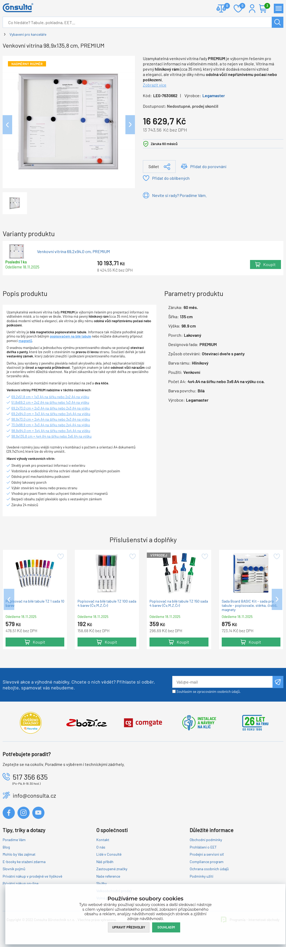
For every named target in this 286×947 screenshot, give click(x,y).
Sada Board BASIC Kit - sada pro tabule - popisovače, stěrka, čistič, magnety (250, 605)
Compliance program (207, 861)
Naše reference (108, 876)
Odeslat (278, 682)
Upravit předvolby (128, 927)
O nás (100, 847)
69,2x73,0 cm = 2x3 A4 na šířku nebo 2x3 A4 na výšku (50, 408)
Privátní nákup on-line (20, 883)
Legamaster (213, 95)
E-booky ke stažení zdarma (24, 861)
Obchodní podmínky (206, 839)
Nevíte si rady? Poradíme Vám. (179, 195)
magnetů (25, 341)
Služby (101, 883)
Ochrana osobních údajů (209, 869)
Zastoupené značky (111, 869)
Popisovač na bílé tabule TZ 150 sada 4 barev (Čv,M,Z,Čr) (178, 603)
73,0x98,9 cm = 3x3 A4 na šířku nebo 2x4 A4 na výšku (50, 425)
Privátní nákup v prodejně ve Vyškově (32, 876)
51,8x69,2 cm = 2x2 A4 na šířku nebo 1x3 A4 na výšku (50, 402)
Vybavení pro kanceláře (28, 34)
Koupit (269, 264)
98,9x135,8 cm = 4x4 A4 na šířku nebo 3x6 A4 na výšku (51, 436)
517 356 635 (30, 776)
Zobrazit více (154, 84)
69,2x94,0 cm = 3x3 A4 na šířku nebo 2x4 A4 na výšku (50, 414)
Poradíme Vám (14, 839)
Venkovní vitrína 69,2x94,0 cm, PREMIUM (73, 251)
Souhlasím (166, 927)
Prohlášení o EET (203, 847)
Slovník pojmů (14, 869)
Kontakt (102, 839)
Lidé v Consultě (108, 854)
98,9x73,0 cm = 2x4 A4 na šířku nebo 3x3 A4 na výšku (50, 419)
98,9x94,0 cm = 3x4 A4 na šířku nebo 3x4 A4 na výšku (50, 431)
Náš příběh (105, 861)
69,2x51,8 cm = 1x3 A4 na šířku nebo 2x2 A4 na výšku (50, 397)
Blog (6, 847)
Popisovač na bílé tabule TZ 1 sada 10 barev (35, 603)
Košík (265, 6)
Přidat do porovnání (208, 166)
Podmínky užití (201, 876)
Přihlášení (252, 8)
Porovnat (225, 6)
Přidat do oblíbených (171, 178)
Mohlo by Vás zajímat (19, 854)
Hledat (277, 22)
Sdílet (153, 166)
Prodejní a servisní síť (207, 854)
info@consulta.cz (34, 795)
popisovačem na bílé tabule (70, 336)
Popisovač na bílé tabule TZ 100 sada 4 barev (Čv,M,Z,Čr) (107, 603)
